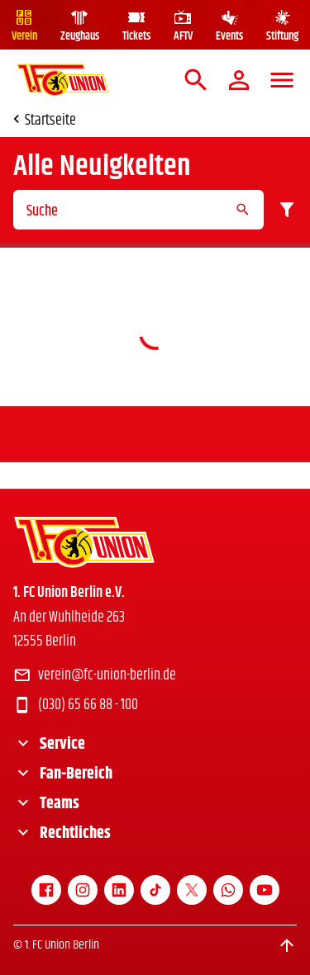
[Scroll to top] (287, 945)
